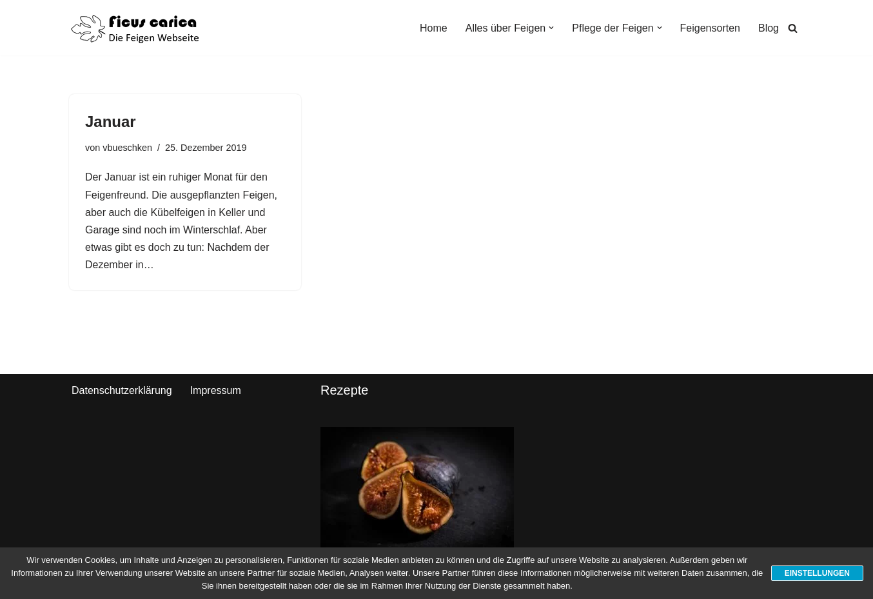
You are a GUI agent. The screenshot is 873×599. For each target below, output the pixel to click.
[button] (551, 27)
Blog (768, 28)
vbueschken (127, 147)
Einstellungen (817, 573)
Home (433, 28)
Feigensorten (710, 28)
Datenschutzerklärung (122, 390)
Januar (110, 121)
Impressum (215, 390)
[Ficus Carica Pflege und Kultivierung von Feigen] (135, 28)
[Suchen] (793, 28)
